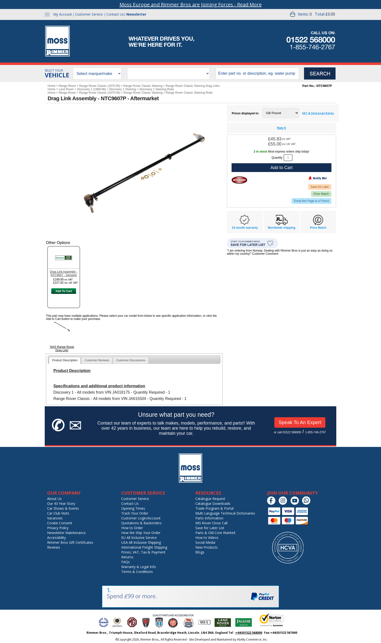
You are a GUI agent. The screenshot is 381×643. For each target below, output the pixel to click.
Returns (127, 557)
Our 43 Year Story (61, 503)
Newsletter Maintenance (66, 532)
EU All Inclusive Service (139, 537)
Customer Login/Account (141, 518)
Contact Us (115, 14)
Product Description (65, 360)
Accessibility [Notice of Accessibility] (56, 537)
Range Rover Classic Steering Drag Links (192, 86)
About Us (54, 498)
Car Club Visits (58, 513)
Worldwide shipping (281, 227)
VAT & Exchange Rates (318, 113)
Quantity (277, 157)
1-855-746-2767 (315, 432)
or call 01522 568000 (287, 432)
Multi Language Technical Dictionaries (225, 513)
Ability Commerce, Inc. (252, 639)
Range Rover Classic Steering (143, 86)
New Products (206, 547)
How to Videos (206, 537)
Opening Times (133, 508)
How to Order (132, 527)
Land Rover (66, 89)
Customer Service (89, 14)
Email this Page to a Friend (311, 201)
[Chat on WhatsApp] (307, 504)
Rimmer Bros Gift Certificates (70, 542)
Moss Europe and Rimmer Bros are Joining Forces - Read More (191, 4)
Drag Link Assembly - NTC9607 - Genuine (63, 273)
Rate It (281, 128)
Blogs (199, 552)
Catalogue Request (210, 498)
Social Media (205, 542)
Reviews (53, 547)
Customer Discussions (130, 360)
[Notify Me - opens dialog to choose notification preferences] (307, 179)
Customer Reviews (97, 360)
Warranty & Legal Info (138, 566)
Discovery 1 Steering (122, 89)
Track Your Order (134, 513)
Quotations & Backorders (141, 523)
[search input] (257, 73)
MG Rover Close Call (211, 523)
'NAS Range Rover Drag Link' (62, 348)
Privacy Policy (58, 527)
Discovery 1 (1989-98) (91, 89)
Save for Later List (209, 527)
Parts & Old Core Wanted (215, 532)
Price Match (321, 194)
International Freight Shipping (144, 547)
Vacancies (55, 518)
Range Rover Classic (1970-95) (99, 86)
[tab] (65, 360)
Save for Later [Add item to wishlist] (320, 187)
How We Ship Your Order (140, 532)
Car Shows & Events (63, 508)
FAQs (125, 562)
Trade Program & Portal (214, 508)
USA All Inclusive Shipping (141, 542)
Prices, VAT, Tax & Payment (143, 552)
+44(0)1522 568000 (248, 633)
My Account (62, 14)
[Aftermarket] (239, 180)
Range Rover (67, 86)
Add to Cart (281, 167)
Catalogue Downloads (212, 503)
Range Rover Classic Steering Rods (189, 92)
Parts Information (209, 518)
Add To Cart (63, 291)
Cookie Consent (59, 523)
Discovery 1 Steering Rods (156, 89)
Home (51, 86)
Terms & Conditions (137, 571)
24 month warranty (245, 227)
